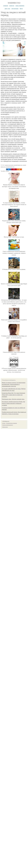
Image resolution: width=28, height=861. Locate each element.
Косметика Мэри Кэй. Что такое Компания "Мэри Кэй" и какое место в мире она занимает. (13, 394)
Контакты (3, 423)
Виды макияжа (20, 5)
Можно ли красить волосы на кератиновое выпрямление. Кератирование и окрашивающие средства (13, 384)
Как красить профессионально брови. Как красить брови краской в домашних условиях (13, 403)
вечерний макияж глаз (18, 165)
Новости (11, 5)
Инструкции (14, 8)
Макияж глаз (14, 3)
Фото (21, 8)
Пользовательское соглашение (11, 423)
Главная (5, 5)
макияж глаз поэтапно (9, 165)
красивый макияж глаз (10, 166)
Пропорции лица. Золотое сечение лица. (13, 399)
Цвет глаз (7, 8)
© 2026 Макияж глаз (5, 421)
